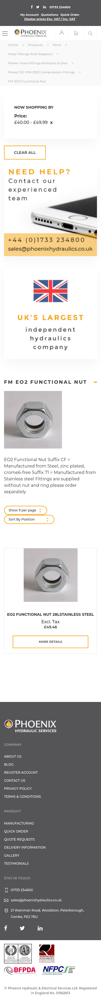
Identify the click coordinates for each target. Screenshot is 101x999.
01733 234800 (60, 7)
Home (13, 45)
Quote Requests (19, 839)
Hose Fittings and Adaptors (30, 54)
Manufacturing (19, 823)
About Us (13, 756)
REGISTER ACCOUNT (21, 772)
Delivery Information (25, 847)
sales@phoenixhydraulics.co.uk (36, 900)
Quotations (49, 15)
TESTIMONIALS (16, 863)
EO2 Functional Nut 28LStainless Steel (50, 614)
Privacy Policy (18, 789)
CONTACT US (14, 780)
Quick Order (69, 15)
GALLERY (11, 855)
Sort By (14, 519)
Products (35, 45)
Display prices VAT (49, 19)
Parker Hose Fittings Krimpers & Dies (38, 63)
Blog (8, 764)
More (57, 45)
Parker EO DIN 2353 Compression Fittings (42, 72)
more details (50, 642)
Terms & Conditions (22, 797)
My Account (29, 15)
